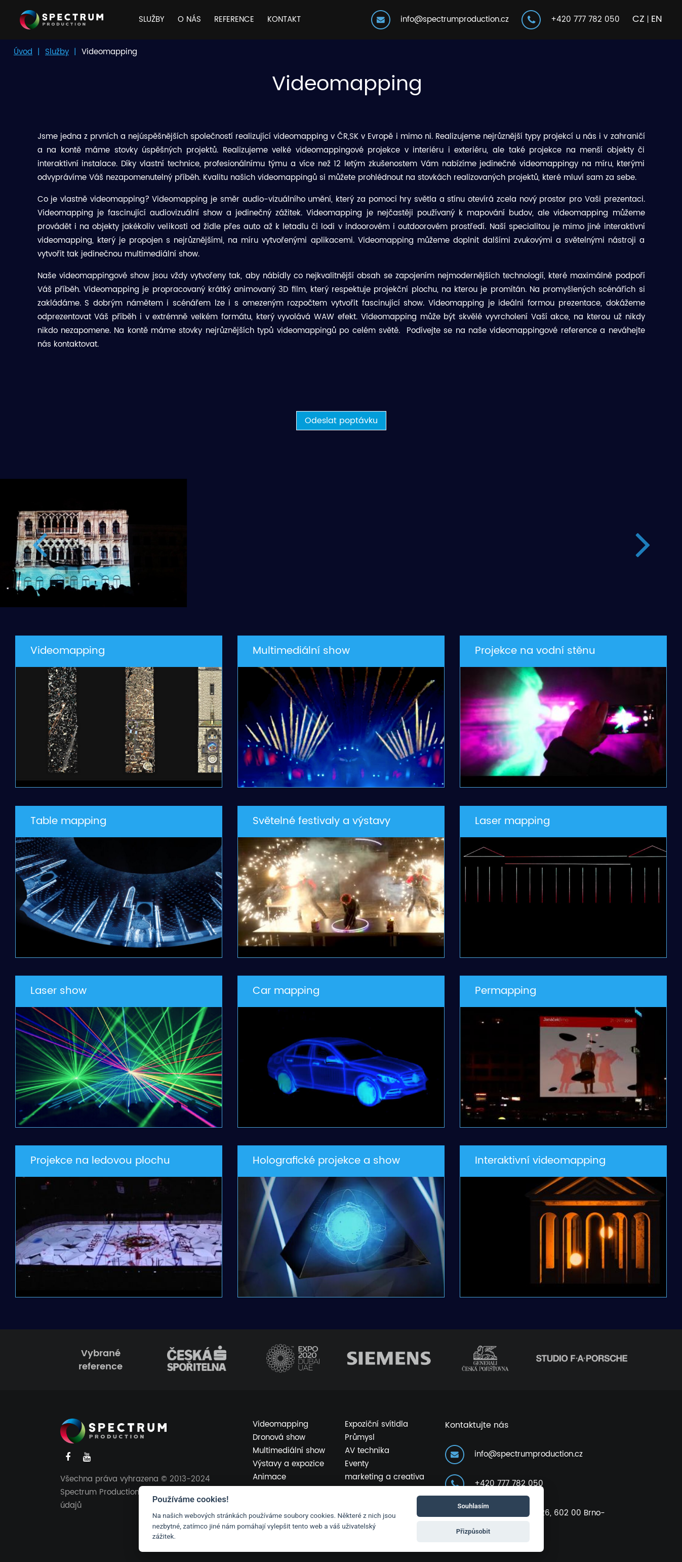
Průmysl (360, 1437)
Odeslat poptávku (341, 420)
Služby (152, 19)
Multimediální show (289, 1450)
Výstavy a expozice (288, 1464)
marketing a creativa (384, 1477)
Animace (269, 1477)
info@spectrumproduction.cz (441, 19)
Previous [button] (39, 543)
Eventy (357, 1464)
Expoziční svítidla (376, 1424)
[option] (341, 543)
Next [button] (642, 543)
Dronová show (279, 1437)
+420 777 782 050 (571, 19)
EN (656, 19)
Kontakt (284, 19)
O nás (189, 19)
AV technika (367, 1450)
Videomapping (280, 1424)
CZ (638, 19)
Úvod (23, 52)
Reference (234, 19)
